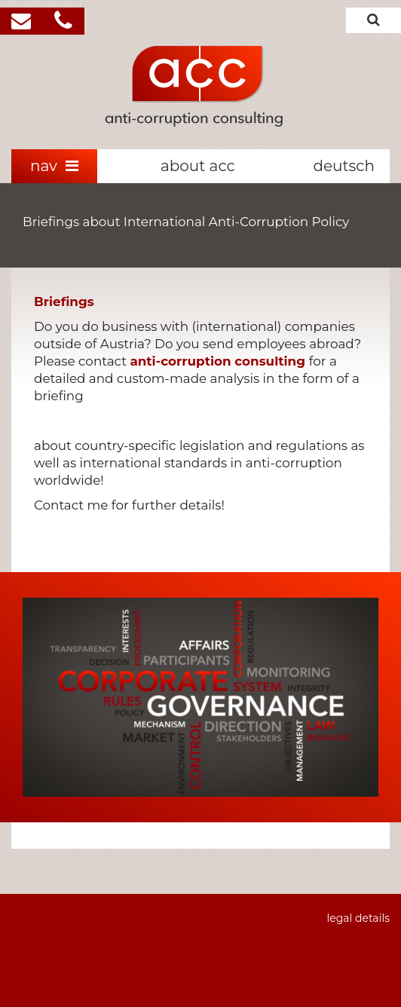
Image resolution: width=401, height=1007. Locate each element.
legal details (358, 918)
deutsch (344, 166)
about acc (198, 166)
